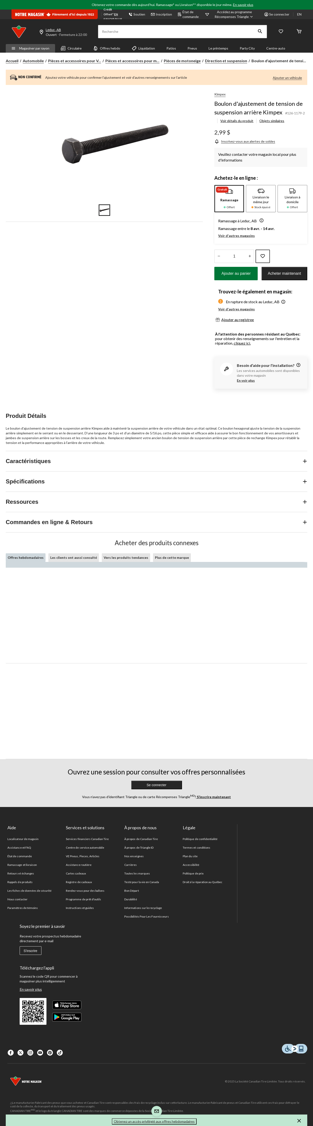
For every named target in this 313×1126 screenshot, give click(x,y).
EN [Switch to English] (299, 14)
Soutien (137, 14)
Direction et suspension (226, 60)
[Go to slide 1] (104, 210)
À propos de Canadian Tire (141, 839)
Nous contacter (17, 899)
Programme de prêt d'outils (83, 899)
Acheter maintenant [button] (284, 273)
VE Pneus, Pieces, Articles (82, 856)
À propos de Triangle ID (139, 847)
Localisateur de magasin (23, 839)
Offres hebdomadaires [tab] (26, 557)
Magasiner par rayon (30, 48)
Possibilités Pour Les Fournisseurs (146, 916)
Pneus (192, 48)
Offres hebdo (106, 48)
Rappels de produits (20, 882)
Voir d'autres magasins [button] (236, 236)
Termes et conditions (196, 847)
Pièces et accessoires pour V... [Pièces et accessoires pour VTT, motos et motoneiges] (74, 60)
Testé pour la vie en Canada (141, 882)
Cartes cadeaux (76, 873)
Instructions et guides (80, 908)
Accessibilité (191, 865)
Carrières (130, 865)
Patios (171, 48)
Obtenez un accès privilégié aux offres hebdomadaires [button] (154, 1121)
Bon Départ (131, 890)
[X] (20, 1053)
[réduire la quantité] (249, 256)
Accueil (12, 60)
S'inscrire (30, 951)
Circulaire (71, 48)
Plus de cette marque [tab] (172, 557)
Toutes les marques (137, 873)
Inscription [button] (161, 14)
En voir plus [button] (246, 380)
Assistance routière (78, 865)
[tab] (229, 199)
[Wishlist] (281, 31)
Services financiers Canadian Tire (87, 839)
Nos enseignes (134, 856)
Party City (247, 48)
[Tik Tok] (60, 1053)
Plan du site (190, 856)
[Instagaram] (30, 1053)
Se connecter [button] (276, 14)
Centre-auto (275, 48)
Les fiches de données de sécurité (29, 890)
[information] (298, 365)
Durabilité (130, 899)
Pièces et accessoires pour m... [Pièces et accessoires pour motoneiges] (132, 60)
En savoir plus (243, 5)
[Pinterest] (50, 1053)
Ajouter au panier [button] (236, 273)
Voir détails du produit (236, 121)
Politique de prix (193, 873)
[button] (260, 31)
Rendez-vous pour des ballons (85, 890)
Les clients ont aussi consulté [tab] (73, 557)
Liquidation (143, 48)
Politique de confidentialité (200, 839)
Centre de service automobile (85, 847)
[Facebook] (11, 1053)
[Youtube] (40, 1053)
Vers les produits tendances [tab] (126, 557)
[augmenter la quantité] (219, 256)
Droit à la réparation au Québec (202, 882)
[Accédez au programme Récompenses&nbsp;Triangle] (234, 14)
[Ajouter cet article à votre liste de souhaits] (263, 256)
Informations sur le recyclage (143, 908)
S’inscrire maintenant (213, 797)
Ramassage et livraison (22, 865)
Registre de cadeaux (79, 882)
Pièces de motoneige (182, 60)
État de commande (188, 14)
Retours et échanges (20, 873)
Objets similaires (271, 121)
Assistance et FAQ (19, 847)
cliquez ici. (242, 343)
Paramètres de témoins (22, 908)
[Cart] (299, 31)
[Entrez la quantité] (234, 256)
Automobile (33, 60)
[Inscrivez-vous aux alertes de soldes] (244, 141)
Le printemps (218, 48)
